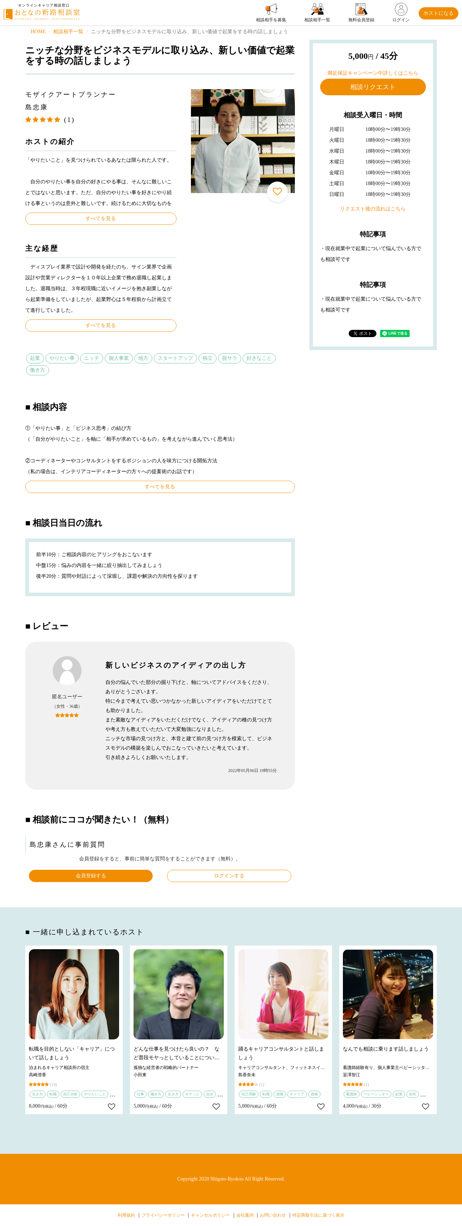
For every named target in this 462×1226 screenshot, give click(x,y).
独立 (207, 358)
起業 (35, 358)
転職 (53, 1094)
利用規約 (126, 1215)
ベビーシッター (376, 1094)
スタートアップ (175, 358)
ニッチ (91, 358)
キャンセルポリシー (210, 1215)
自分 (209, 1094)
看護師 (351, 1094)
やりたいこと (95, 1094)
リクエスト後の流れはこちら (373, 208)
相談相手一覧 (68, 31)
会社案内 (245, 1215)
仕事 (140, 1094)
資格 (314, 1094)
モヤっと (192, 1094)
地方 (143, 358)
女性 (412, 1094)
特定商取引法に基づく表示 (318, 1215)
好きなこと (259, 358)
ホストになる (438, 13)
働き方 (37, 370)
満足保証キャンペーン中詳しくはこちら (372, 73)
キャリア (297, 1094)
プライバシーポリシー (163, 1215)
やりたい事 (62, 358)
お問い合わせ (273, 1215)
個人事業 (119, 358)
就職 (279, 1094)
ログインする (229, 875)
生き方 (37, 1094)
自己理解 (248, 1094)
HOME (38, 31)
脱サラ (229, 358)
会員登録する (91, 875)
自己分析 (70, 1094)
